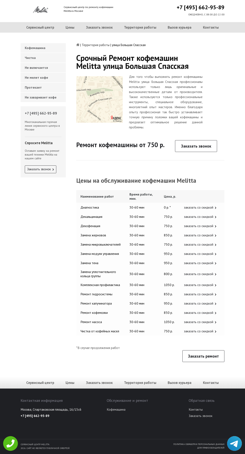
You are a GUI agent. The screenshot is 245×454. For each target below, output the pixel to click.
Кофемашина (35, 48)
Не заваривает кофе (41, 97)
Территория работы (140, 27)
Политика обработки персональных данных (198, 444)
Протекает (33, 87)
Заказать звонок (99, 27)
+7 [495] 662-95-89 (200, 7)
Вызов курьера (179, 27)
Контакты (211, 27)
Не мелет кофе (36, 77)
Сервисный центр (40, 27)
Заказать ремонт (203, 356)
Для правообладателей (210, 447)
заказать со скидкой (198, 207)
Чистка (30, 58)
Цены (70, 27)
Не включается (36, 67)
